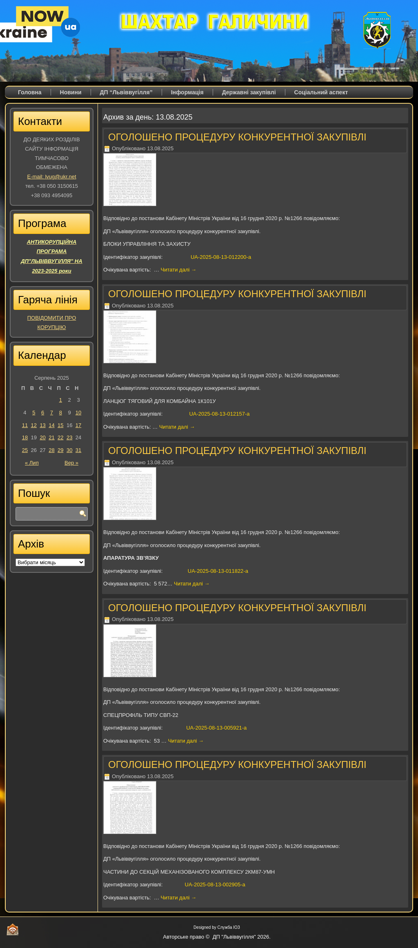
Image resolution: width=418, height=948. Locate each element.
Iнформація (187, 92)
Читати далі (178, 270)
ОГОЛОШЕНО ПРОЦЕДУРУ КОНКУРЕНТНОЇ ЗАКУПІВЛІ (237, 136)
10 (78, 412)
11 (25, 425)
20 (42, 437)
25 (25, 450)
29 (60, 450)
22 (60, 437)
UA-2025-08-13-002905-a (215, 884)
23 (69, 437)
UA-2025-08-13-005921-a (216, 728)
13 (42, 425)
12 (34, 425)
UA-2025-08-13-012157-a (219, 414)
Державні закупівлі (249, 92)
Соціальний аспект (321, 92)
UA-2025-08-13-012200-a (221, 257)
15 (60, 425)
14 (51, 425)
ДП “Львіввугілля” (126, 92)
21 (51, 437)
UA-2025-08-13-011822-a (218, 571)
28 (51, 450)
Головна (30, 92)
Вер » (71, 463)
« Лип (32, 463)
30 (69, 450)
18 (25, 437)
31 (78, 450)
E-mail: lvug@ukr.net (51, 177)
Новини (71, 92)
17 (78, 425)
